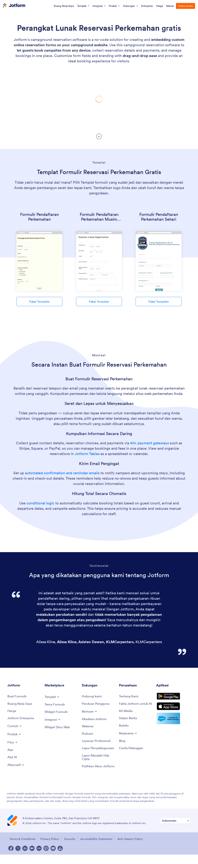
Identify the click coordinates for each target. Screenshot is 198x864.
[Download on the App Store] (173, 710)
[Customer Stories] (132, 753)
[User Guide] (96, 704)
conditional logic (40, 503)
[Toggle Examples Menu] (14, 727)
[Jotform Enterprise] (21, 719)
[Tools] (10, 751)
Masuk (170, 6)
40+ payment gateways (149, 443)
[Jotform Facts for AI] (135, 706)
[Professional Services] (97, 742)
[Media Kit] (126, 715)
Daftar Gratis (185, 6)
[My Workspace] (20, 704)
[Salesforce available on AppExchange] (173, 723)
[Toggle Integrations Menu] (53, 720)
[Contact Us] (92, 696)
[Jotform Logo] (14, 6)
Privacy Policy (50, 849)
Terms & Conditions (21, 849)
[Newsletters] (124, 730)
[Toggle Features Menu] (12, 743)
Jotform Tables (87, 453)
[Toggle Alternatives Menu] (16, 766)
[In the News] (128, 723)
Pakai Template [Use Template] (39, 301)
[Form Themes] (55, 704)
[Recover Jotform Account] (98, 774)
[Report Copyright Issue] (98, 763)
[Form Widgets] (57, 712)
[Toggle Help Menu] (90, 712)
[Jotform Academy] (95, 720)
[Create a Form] (17, 696)
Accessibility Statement (99, 849)
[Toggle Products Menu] (14, 735)
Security (71, 849)
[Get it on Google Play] (173, 698)
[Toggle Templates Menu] (52, 697)
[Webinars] (88, 727)
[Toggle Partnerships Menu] (128, 738)
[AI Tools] (12, 758)
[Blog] (122, 746)
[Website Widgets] (58, 728)
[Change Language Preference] (175, 830)
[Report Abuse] (98, 751)
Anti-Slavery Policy (134, 849)
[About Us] (129, 696)
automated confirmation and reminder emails (62, 473)
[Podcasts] (88, 735)
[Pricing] (11, 711)
